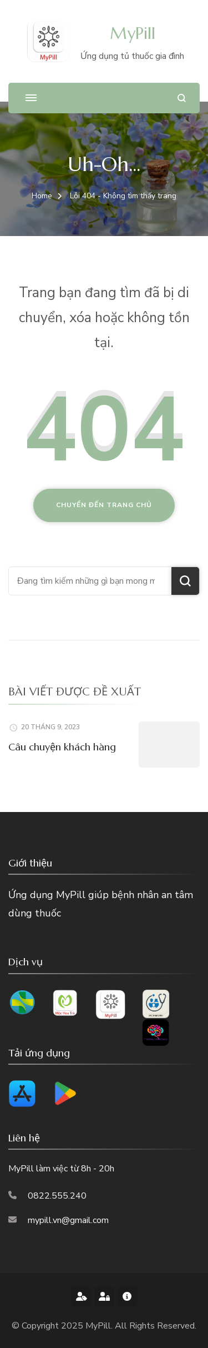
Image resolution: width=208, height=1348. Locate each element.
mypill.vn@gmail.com (68, 1220)
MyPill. (100, 1326)
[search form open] (181, 98)
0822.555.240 (57, 1196)
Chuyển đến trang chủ (104, 504)
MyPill (132, 33)
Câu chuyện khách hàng (62, 746)
